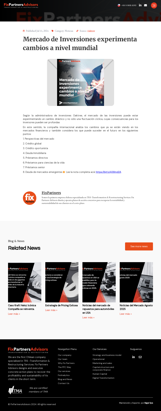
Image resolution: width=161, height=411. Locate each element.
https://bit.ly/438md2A (108, 172)
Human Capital (100, 374)
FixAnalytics (64, 375)
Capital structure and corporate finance (103, 368)
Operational (98, 359)
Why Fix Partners (66, 363)
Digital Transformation (103, 378)
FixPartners (51, 193)
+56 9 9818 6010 (129, 5)
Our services (64, 371)
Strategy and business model (107, 355)
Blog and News (65, 379)
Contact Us (63, 383)
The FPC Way (64, 367)
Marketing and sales (102, 363)
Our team (62, 359)
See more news (139, 246)
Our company (64, 355)
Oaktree (91, 31)
